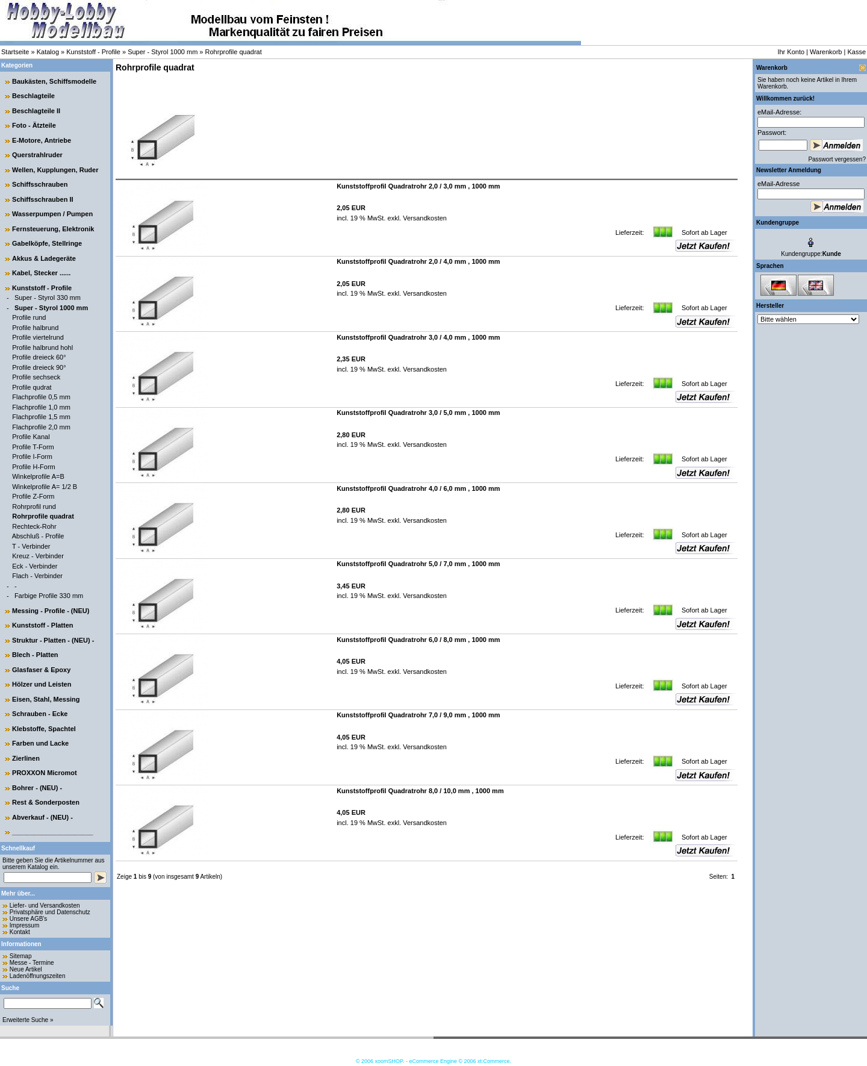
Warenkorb (826, 51)
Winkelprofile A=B (38, 476)
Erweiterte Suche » (28, 1020)
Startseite (15, 51)
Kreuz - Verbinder (38, 555)
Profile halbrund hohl (42, 347)
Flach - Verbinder (37, 575)
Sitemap (21, 956)
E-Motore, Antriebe (41, 140)
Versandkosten (424, 218)
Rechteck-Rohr (34, 526)
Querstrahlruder (37, 154)
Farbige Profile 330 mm (48, 595)
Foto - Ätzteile (34, 125)
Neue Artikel (26, 969)
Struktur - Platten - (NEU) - (53, 640)
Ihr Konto (790, 51)
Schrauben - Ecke (39, 713)
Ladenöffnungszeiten (38, 976)
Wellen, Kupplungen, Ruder (55, 169)
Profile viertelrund (38, 337)
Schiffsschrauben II (42, 199)
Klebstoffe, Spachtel (44, 728)
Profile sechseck (36, 377)
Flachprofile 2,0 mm (41, 427)
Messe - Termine (32, 962)
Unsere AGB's (29, 918)
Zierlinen (26, 758)
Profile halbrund (35, 327)
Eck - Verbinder (34, 566)
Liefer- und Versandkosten (45, 905)
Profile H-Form (33, 466)
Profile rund (29, 317)
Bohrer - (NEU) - (37, 787)
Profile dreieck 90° (39, 367)
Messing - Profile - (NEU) (50, 610)
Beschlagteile (33, 95)
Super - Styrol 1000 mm (162, 51)
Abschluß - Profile (38, 536)
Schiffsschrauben (39, 184)
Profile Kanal (30, 436)
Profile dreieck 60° (39, 357)
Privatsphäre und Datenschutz (50, 912)
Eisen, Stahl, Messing (45, 699)
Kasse (856, 51)
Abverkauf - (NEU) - (42, 817)
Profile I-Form (32, 456)
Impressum (24, 925)
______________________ (52, 831)
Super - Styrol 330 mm (47, 297)
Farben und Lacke (40, 743)
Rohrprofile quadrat (233, 51)
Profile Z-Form (33, 496)
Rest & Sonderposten (45, 802)
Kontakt (20, 932)
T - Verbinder (31, 546)
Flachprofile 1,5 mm (41, 416)
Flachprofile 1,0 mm (41, 407)
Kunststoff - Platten (42, 625)
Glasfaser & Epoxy (41, 669)
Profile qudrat (31, 387)
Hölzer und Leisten (41, 684)
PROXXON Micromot (44, 772)
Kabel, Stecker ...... (41, 272)
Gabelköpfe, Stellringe (47, 243)
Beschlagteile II (36, 110)
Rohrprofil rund (34, 506)
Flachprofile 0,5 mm (41, 397)
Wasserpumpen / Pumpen (52, 213)
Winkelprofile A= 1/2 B (44, 486)
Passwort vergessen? (837, 159)
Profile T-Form (33, 446)
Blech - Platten (35, 654)
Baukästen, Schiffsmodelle (54, 81)
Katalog (48, 51)
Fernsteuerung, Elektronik (53, 228)
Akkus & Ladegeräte (44, 258)
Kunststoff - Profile (93, 51)
